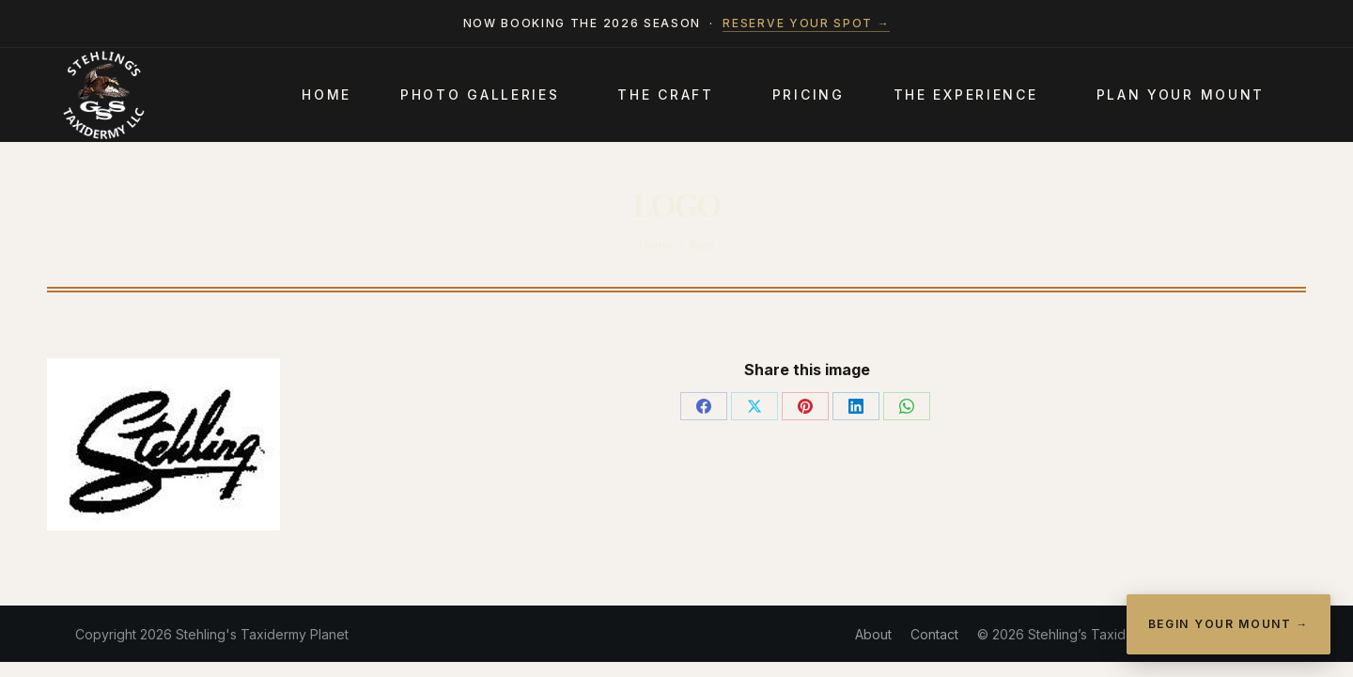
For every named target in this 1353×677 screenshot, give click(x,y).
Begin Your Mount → (1228, 624)
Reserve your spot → (806, 23)
